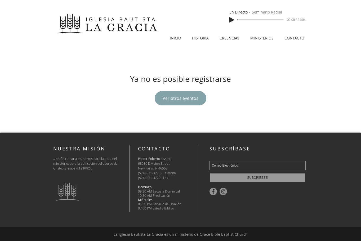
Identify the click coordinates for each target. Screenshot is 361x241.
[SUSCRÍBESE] (258, 178)
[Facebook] (213, 191)
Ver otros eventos (180, 98)
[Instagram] (223, 191)
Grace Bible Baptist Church (224, 234)
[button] (262, 36)
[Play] (231, 20)
